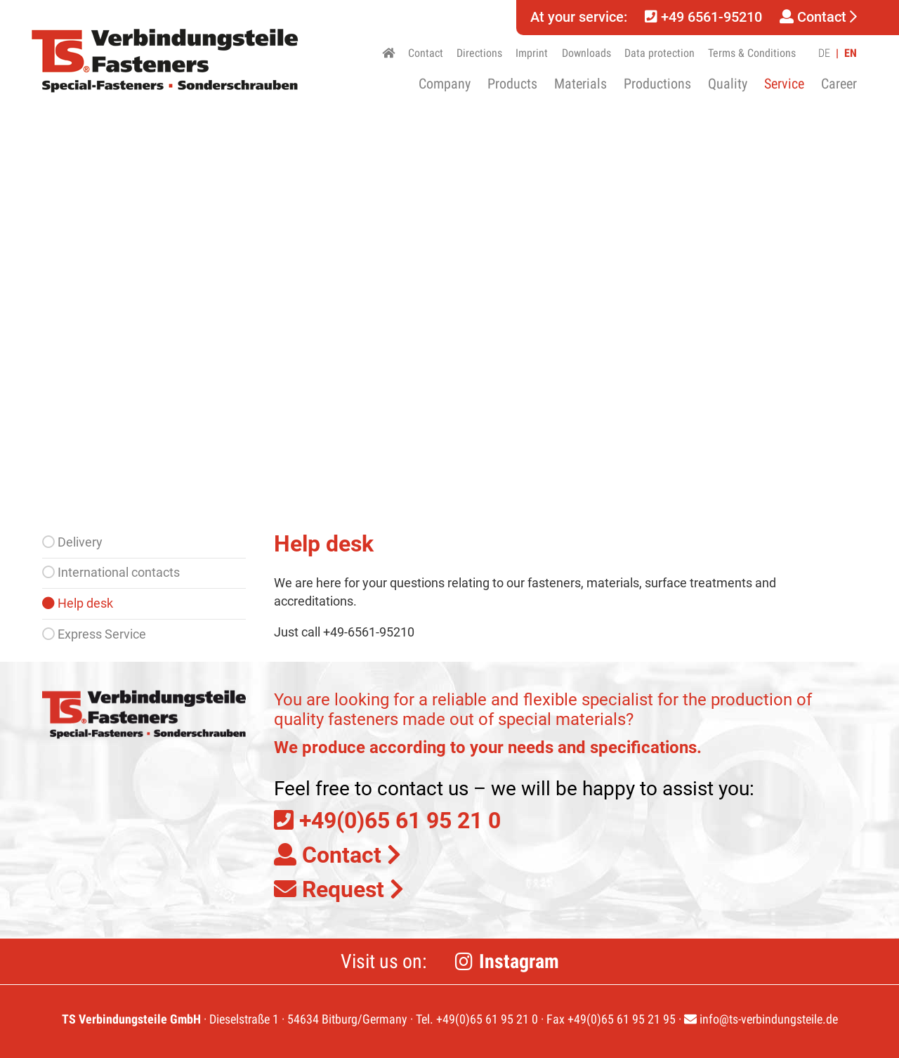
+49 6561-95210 (703, 16)
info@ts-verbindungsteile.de (761, 1019)
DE (824, 53)
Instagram (519, 962)
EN (850, 53)
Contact (818, 16)
